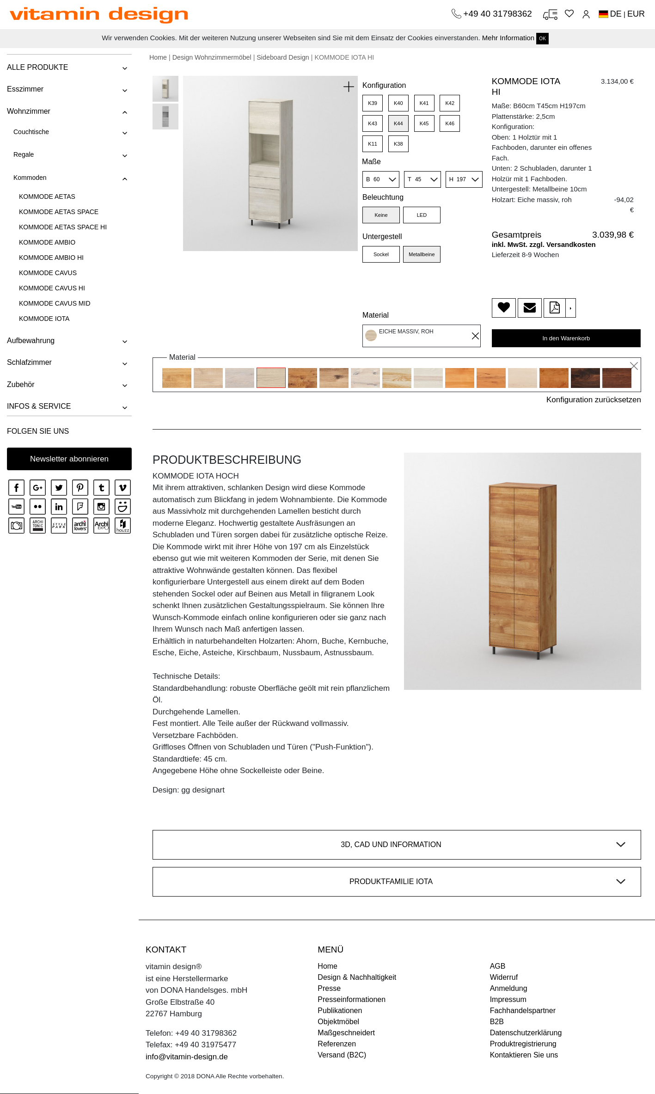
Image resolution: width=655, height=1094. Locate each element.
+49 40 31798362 (498, 13)
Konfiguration (384, 85)
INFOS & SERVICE (39, 406)
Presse (329, 988)
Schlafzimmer (29, 362)
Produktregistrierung (523, 1044)
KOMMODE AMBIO (47, 242)
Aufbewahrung (31, 340)
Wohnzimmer (28, 111)
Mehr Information (508, 38)
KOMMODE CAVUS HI (52, 288)
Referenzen (337, 1044)
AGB (498, 966)
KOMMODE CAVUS (48, 273)
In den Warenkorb (566, 338)
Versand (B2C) (342, 1055)
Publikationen (340, 1010)
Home (158, 57)
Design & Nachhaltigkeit (357, 977)
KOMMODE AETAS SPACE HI (63, 227)
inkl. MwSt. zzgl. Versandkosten (544, 244)
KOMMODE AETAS (47, 196)
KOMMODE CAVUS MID (55, 303)
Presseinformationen (352, 999)
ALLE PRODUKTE (37, 67)
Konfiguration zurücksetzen (593, 399)
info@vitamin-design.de (187, 1056)
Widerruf (504, 977)
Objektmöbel (338, 1022)
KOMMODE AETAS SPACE (58, 211)
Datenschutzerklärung (526, 1033)
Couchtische (31, 131)
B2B (497, 1022)
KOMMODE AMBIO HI (51, 257)
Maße (371, 162)
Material (375, 315)
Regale (23, 154)
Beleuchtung (383, 197)
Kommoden (30, 177)
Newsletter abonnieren (69, 459)
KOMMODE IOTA (44, 318)
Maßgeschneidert (346, 1033)
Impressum (508, 999)
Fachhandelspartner (523, 1010)
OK (542, 38)
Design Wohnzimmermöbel (211, 57)
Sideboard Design (283, 57)
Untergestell (382, 236)
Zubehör (21, 384)
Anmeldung (508, 988)
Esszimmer (25, 89)
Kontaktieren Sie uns (524, 1055)
